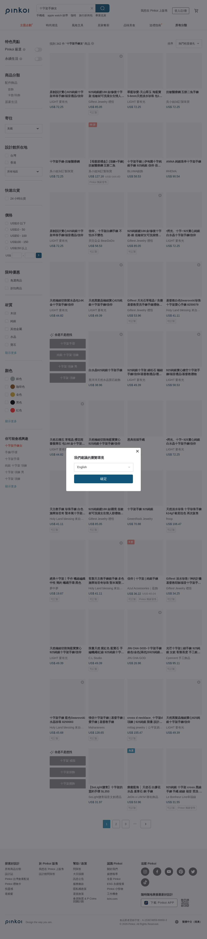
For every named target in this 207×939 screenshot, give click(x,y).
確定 (103, 479)
